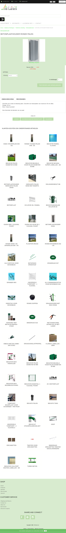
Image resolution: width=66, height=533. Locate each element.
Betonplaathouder (30, 27)
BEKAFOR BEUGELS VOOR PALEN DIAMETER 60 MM (53, 364)
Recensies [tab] (20, 99)
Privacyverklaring (31, 528)
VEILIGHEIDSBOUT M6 (53, 184)
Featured (3, 487)
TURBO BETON (32, 466)
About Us (3, 504)
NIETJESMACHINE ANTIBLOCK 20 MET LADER (52, 324)
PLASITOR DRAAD (32, 244)
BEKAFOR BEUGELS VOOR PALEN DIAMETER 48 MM (32, 165)
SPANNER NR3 (11, 282)
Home (1, 27)
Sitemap (24, 528)
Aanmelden (5, 1)
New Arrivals (4, 491)
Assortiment (4, 23)
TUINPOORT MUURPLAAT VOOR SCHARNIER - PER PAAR (12, 405)
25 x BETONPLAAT (53, 384)
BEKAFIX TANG (53, 403)
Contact (38, 23)
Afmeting (5, 75)
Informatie (16, 23)
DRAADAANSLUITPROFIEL (32, 343)
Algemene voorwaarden (39, 528)
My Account (3, 506)
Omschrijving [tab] (8, 99)
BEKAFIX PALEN (32, 403)
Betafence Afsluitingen (9, 27)
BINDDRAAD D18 (32, 323)
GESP (53, 424)
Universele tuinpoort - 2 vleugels (11, 426)
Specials (3, 489)
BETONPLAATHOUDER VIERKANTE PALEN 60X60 (11, 186)
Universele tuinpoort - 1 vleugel (32, 284)
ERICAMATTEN (11, 445)
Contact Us (3, 503)
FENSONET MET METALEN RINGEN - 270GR (11, 324)
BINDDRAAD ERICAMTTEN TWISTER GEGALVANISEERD (53, 447)
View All (2, 493)
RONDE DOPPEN (32, 303)
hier (42, 530)
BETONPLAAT (11, 205)
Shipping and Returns (6, 501)
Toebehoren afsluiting (20, 27)
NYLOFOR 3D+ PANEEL (32, 205)
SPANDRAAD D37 (53, 263)
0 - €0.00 (14, 1)
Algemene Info (27, 23)
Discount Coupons (5, 508)
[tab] (28, 98)
